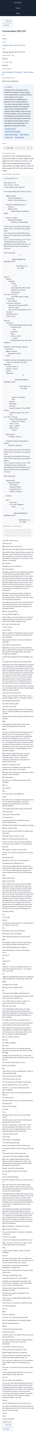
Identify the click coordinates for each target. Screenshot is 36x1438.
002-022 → (7, 25)
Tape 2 (4, 39)
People (18, 8)
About (18, 13)
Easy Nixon (18, 3)
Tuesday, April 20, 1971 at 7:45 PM (13, 45)
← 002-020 (7, 21)
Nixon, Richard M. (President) (12, 72)
